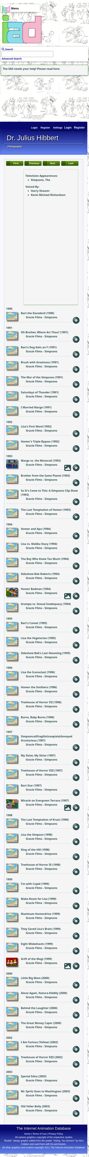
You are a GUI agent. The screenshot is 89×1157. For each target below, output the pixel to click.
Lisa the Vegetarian (34, 638)
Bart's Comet (29, 623)
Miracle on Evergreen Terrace (40, 800)
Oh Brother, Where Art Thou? (40, 332)
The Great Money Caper (37, 1023)
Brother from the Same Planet (41, 475)
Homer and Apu (31, 529)
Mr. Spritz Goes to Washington (41, 1091)
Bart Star (27, 785)
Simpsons (50, 317)
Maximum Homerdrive (36, 914)
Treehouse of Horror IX (36, 865)
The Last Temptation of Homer (41, 510)
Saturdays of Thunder (35, 392)
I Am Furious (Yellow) (35, 1042)
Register (79, 127)
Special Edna (29, 1076)
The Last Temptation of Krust (40, 820)
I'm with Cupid (30, 884)
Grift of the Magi (32, 959)
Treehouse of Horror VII (37, 702)
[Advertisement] (21, 97)
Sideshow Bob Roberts (36, 574)
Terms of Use (39, 1133)
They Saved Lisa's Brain (36, 929)
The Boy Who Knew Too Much (40, 559)
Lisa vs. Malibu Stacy (34, 544)
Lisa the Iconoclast (33, 672)
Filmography (15, 146)
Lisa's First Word (32, 426)
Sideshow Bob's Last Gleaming (41, 653)
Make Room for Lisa (34, 899)
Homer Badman (31, 589)
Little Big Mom (31, 978)
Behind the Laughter (35, 1008)
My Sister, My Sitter (34, 755)
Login (68, 127)
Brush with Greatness (35, 362)
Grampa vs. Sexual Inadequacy (41, 604)
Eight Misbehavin (32, 944)
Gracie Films (34, 317)
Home (27, 1133)
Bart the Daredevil (33, 313)
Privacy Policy (55, 1133)
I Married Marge (32, 407)
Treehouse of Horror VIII (37, 770)
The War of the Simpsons (37, 377)
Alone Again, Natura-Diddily (39, 993)
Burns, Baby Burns (33, 717)
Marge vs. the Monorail (36, 460)
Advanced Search (12, 58)
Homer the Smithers (34, 687)
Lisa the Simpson (32, 835)
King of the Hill (31, 850)
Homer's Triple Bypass (36, 441)
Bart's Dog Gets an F (34, 347)
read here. (53, 69)
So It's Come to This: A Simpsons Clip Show (49, 490)
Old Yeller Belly (31, 1106)
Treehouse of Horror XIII (37, 1057)
